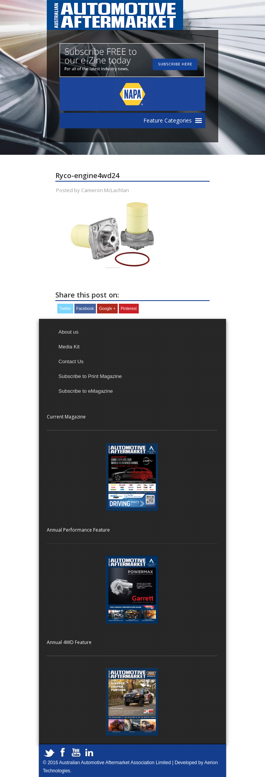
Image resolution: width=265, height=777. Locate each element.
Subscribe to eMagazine (85, 391)
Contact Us (70, 361)
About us (68, 332)
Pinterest (129, 308)
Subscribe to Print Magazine (90, 376)
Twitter (65, 308)
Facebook (85, 308)
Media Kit (69, 347)
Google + (107, 308)
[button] (167, 120)
